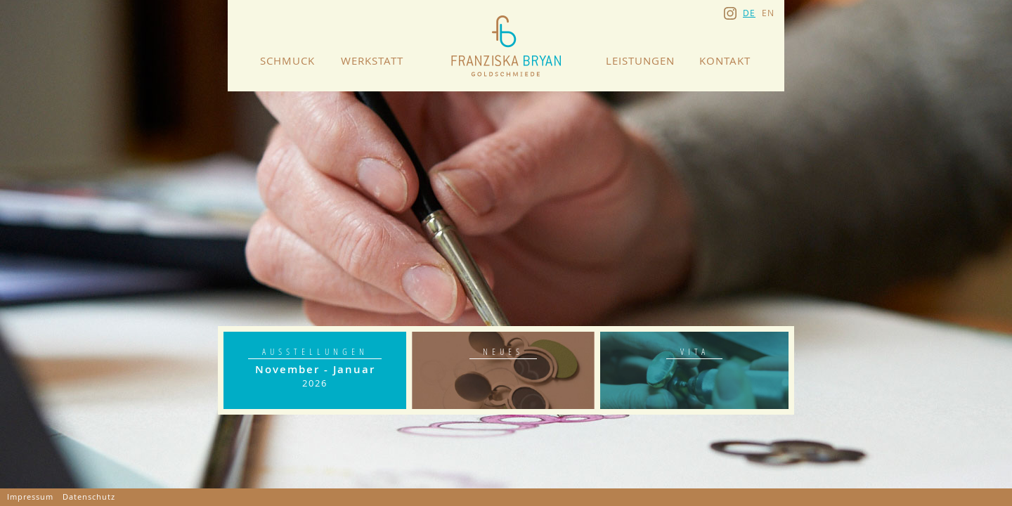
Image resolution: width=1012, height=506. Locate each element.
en (768, 12)
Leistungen (640, 60)
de (749, 12)
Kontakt (725, 60)
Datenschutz (89, 497)
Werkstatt (372, 60)
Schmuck (287, 60)
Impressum (30, 497)
